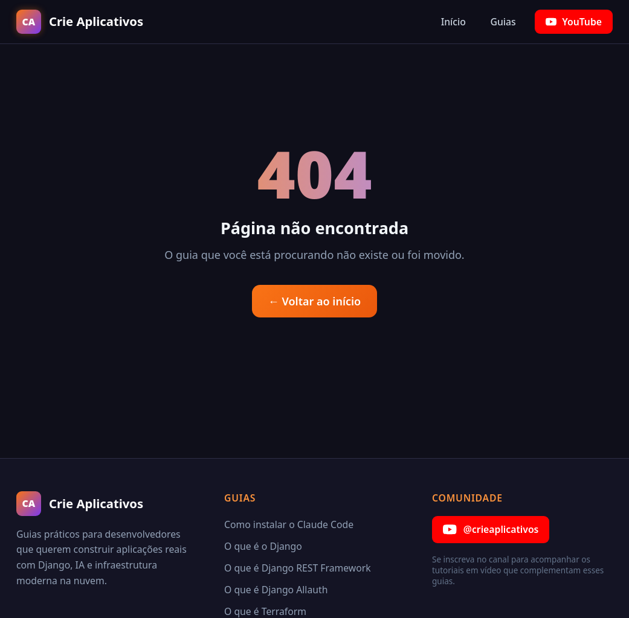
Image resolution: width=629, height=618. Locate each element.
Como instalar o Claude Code (288, 524)
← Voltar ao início (314, 301)
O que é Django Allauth (275, 589)
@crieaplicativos (490, 530)
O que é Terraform (265, 611)
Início (453, 21)
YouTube (574, 21)
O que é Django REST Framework (297, 568)
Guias (502, 21)
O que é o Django (263, 546)
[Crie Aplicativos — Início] (79, 22)
